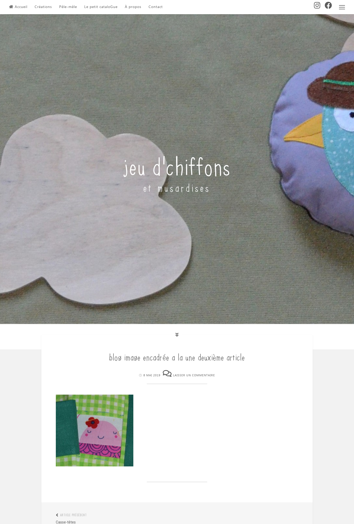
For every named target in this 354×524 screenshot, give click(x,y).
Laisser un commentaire (194, 375)
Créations (43, 7)
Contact (156, 7)
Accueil (18, 7)
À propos (133, 7)
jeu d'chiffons (177, 164)
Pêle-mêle (68, 7)
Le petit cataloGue (101, 7)
